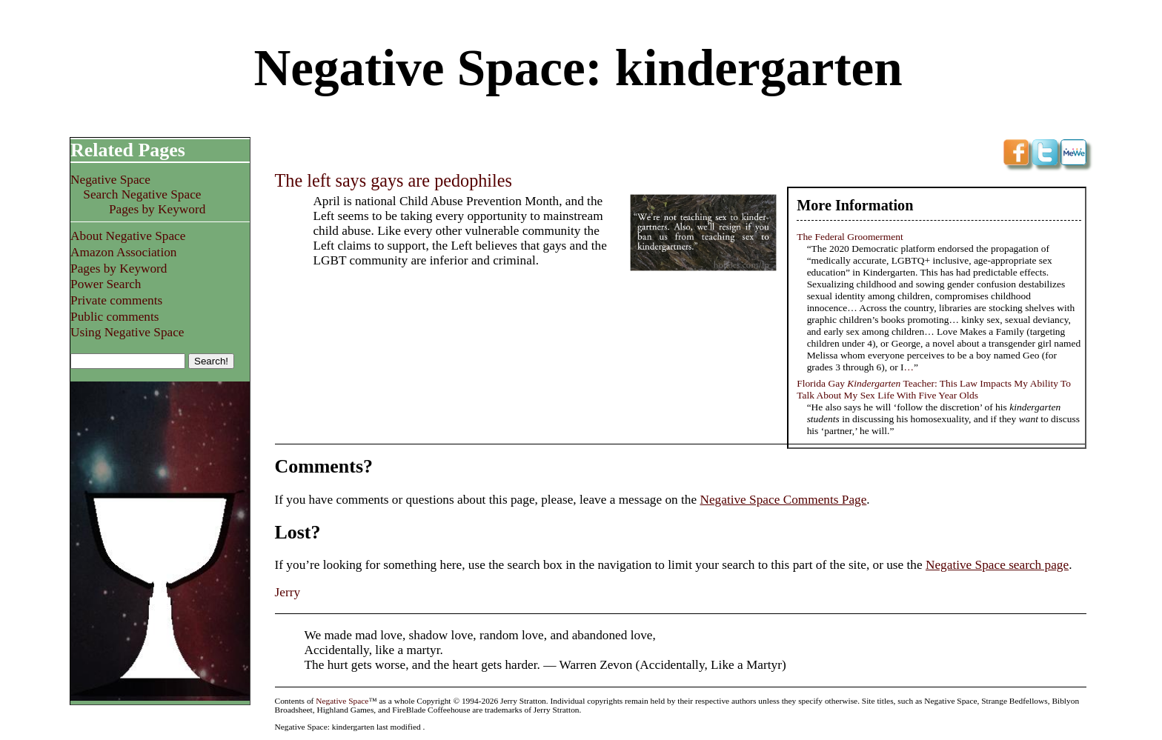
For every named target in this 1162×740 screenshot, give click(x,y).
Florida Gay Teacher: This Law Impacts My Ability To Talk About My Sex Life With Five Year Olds (934, 389)
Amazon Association (123, 252)
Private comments (116, 300)
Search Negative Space (142, 194)
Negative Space (110, 180)
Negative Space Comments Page (783, 500)
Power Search (105, 284)
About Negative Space (127, 236)
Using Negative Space (127, 332)
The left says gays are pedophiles (393, 180)
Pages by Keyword (157, 209)
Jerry (288, 592)
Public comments (114, 317)
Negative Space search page (997, 565)
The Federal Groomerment (850, 236)
